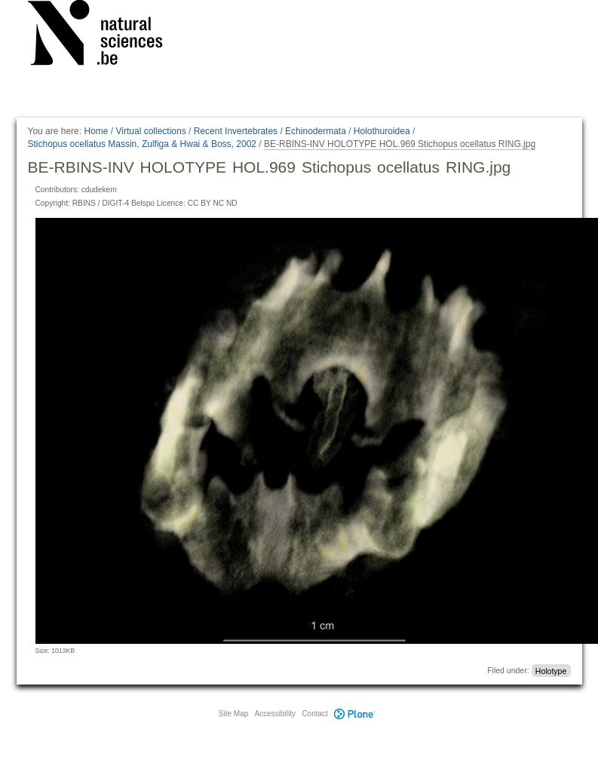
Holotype (550, 670)
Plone (355, 713)
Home (96, 131)
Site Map (233, 713)
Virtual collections (151, 131)
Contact (314, 713)
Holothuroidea (382, 131)
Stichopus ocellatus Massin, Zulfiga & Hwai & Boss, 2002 (142, 144)
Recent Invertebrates (236, 131)
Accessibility (275, 713)
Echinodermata (315, 131)
